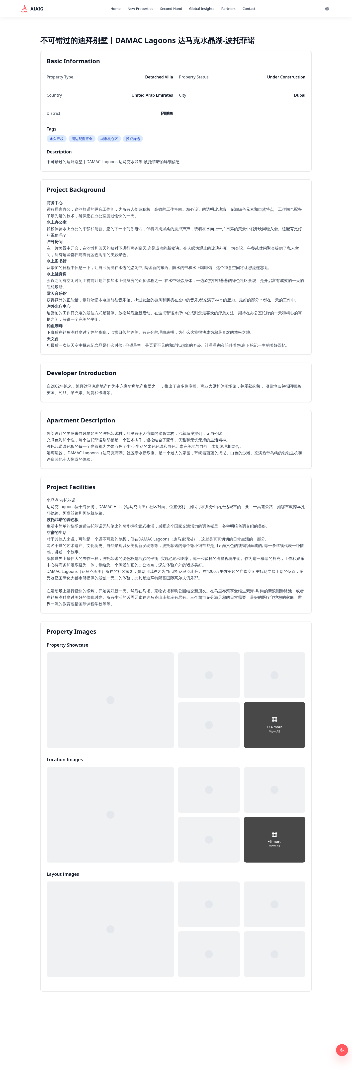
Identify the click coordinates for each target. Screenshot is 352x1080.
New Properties (140, 8)
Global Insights (201, 8)
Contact (249, 8)
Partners (228, 8)
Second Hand (171, 8)
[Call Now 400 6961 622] (342, 1050)
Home (115, 8)
